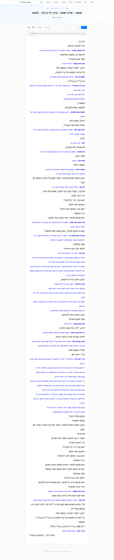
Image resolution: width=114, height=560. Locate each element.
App (47, 27)
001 (63, 8)
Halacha (64, 2)
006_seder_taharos (56, 8)
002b (67, 8)
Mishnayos (78, 2)
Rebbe (71, 2)
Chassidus (56, 2)
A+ (71, 27)
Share (39, 27)
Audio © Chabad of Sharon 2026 (51, 551)
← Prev (77, 27)
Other (86, 2)
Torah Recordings (25, 2)
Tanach (41, 2)
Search (92, 2)
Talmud (48, 2)
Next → (84, 27)
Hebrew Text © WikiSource (64, 551)
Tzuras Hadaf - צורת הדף (41, 535)
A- (67, 27)
